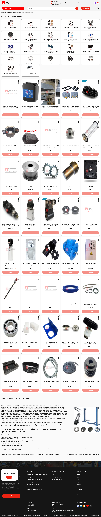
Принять (9, 477)
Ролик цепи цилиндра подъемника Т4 (70, 146)
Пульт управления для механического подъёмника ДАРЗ (90, 264)
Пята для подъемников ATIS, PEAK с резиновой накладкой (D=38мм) (70, 343)
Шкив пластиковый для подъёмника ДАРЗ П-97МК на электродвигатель (90, 382)
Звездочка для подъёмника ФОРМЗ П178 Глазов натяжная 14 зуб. (50, 185)
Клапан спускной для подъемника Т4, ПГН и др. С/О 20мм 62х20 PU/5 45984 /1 (10, 226)
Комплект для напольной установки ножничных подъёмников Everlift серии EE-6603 (50, 108)
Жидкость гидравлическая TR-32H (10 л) (30, 107)
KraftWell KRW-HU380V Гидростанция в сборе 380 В (10, 264)
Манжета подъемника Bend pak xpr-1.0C (70, 303)
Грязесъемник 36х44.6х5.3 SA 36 (31, 303)
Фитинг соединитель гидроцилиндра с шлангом (10, 185)
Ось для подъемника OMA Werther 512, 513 (70, 185)
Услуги (26, 3)
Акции (32, 3)
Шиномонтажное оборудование (34, 479)
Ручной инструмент (31, 487)
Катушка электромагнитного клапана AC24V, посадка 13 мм (50, 225)
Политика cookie (47, 515)
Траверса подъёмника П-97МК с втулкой (10, 146)
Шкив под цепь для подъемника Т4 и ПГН (30, 185)
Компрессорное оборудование (34, 489)
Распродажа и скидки (57, 479)
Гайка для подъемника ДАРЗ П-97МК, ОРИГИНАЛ (30, 146)
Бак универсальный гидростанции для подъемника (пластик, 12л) (30, 264)
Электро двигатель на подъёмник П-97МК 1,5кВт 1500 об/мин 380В (70, 264)
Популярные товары (56, 477)
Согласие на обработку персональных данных (31, 515)
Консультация (85, 8)
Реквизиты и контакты (95, 515)
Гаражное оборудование (33, 484)
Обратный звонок (11, 496)
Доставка (79, 484)
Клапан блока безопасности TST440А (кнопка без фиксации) (31, 225)
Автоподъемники (31, 477)
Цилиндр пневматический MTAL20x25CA (90, 225)
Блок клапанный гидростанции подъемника (90, 185)
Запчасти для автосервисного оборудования (37, 474)
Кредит (78, 487)
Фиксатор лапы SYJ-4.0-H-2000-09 (10, 303)
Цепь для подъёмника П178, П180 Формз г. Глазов (71, 382)
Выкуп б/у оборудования (82, 497)
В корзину (10, 115)
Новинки (54, 474)
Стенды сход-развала (32, 482)
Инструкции (79, 492)
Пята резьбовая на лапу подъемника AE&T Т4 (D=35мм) (90, 343)
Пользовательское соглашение (60, 515)
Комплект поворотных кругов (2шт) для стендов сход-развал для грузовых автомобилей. (70, 108)
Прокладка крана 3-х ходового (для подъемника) (70, 225)
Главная (78, 474)
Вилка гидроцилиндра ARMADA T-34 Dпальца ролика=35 (50, 146)
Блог (78, 494)
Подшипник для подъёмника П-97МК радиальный (10, 343)
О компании (40, 3)
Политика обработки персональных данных (10, 515)
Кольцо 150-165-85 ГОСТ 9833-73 (50, 303)
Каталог (19, 3)
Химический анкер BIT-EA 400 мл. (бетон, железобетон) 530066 (10, 107)
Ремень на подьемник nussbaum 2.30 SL (30, 382)
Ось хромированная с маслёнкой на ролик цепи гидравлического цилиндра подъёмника (90, 147)
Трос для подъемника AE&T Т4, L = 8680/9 (50, 382)
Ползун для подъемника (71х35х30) (30, 342)
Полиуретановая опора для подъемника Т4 (10, 382)
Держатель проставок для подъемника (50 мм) (50, 343)
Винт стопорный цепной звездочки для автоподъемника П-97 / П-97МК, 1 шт (90, 108)
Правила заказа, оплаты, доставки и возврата (78, 515)
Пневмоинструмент (31, 492)
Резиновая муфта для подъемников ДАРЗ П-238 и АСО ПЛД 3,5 (50, 264)
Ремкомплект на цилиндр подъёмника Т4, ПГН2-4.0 (90, 303)
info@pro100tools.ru (31, 510)
